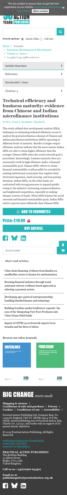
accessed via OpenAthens (16, 446)
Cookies (8, 409)
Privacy (53, 406)
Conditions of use (28, 409)
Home (6, 46)
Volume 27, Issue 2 (17, 53)
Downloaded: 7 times (16, 82)
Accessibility (52, 409)
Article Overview (34, 65)
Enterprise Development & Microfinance (29, 49)
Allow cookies (40, 11)
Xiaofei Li (39, 121)
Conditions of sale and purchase (23, 406)
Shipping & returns (15, 403)
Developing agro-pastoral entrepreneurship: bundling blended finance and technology (28, 298)
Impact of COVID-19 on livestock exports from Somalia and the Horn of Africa (29, 325)
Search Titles (32, 39)
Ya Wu (6, 121)
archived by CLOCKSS (15, 443)
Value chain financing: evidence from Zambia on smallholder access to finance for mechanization (30, 272)
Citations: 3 (34, 90)
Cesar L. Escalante (22, 121)
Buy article (33, 228)
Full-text (48, 39)
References (34, 74)
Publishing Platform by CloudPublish (23, 440)
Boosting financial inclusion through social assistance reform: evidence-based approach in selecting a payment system (30, 285)
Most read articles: (17, 261)
